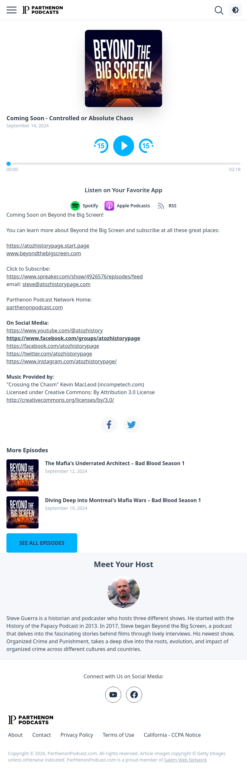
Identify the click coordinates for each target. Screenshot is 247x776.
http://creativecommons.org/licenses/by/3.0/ (60, 399)
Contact (41, 734)
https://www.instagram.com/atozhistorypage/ (61, 361)
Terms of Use (118, 734)
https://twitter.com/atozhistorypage (49, 353)
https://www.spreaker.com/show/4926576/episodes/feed (74, 276)
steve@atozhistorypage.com (57, 284)
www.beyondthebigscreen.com (43, 253)
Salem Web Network (185, 760)
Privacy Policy (76, 734)
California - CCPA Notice (172, 734)
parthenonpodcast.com (34, 307)
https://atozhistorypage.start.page (47, 245)
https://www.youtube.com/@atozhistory (54, 330)
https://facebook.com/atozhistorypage (52, 345)
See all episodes (41, 542)
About (15, 734)
